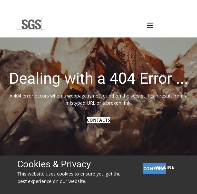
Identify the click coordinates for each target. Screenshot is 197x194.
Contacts (98, 120)
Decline (164, 167)
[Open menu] (150, 25)
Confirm (154, 168)
